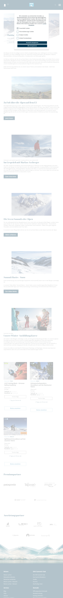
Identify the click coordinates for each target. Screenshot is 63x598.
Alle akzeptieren (32, 46)
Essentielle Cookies (24, 28)
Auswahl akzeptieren (32, 42)
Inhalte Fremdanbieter (25, 38)
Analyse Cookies (23, 35)
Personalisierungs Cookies (26, 31)
